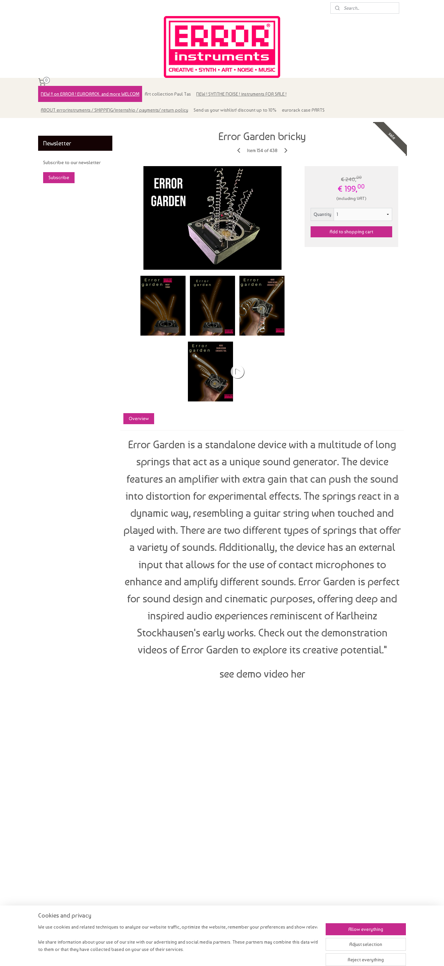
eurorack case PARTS (303, 110)
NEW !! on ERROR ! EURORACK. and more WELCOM (90, 94)
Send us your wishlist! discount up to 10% (235, 110)
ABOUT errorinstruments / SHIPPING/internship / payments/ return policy (114, 110)
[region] (178, 943)
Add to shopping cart (351, 231)
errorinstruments (59, 126)
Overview (138, 418)
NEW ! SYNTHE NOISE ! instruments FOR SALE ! (241, 94)
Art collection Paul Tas (168, 94)
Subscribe (58, 177)
